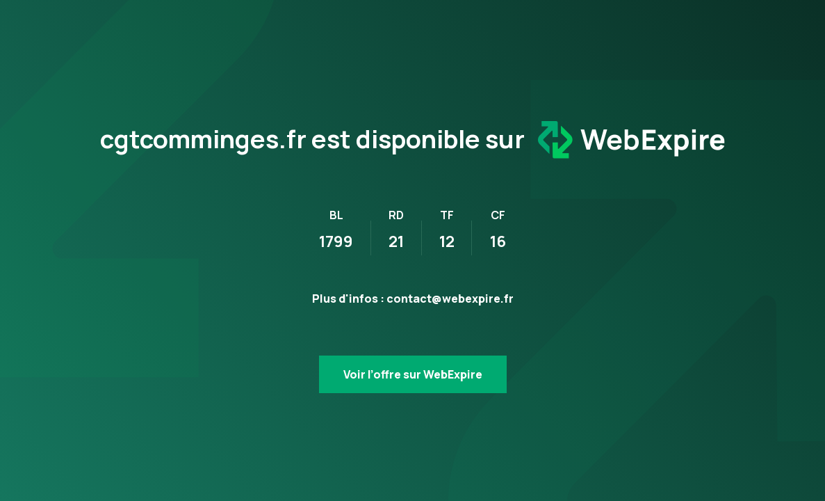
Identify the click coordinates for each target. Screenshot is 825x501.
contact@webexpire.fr (450, 298)
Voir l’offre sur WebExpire (412, 374)
